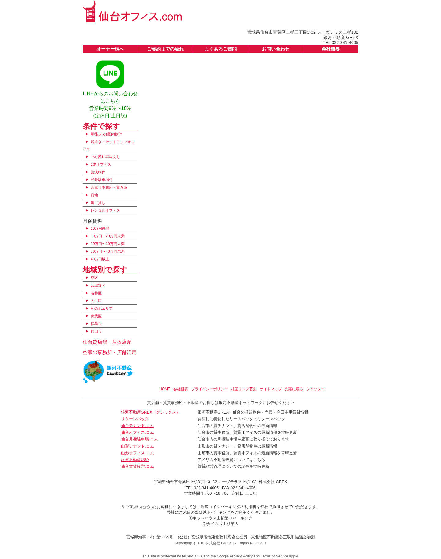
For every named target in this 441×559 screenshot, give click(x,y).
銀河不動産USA (135, 459)
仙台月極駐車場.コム (139, 439)
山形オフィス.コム (137, 453)
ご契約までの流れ (165, 48)
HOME (164, 389)
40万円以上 (100, 259)
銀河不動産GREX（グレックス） (150, 412)
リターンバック (135, 419)
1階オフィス (101, 164)
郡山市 (96, 331)
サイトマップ (271, 389)
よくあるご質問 (221, 48)
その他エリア (102, 308)
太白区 (96, 301)
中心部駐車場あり (105, 157)
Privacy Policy (241, 556)
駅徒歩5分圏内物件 (106, 134)
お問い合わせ (275, 48)
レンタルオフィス (105, 210)
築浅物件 (98, 172)
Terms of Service (274, 556)
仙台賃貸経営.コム (137, 466)
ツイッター (315, 389)
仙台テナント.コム (137, 425)
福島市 (96, 324)
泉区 (94, 278)
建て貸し (98, 203)
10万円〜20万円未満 (108, 236)
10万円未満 (100, 228)
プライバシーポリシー (209, 389)
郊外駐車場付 (102, 180)
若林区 (96, 293)
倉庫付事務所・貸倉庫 (109, 187)
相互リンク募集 (244, 389)
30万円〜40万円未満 (108, 251)
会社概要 (331, 48)
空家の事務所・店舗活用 (110, 352)
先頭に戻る (294, 389)
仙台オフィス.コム (137, 432)
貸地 (94, 195)
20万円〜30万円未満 (108, 244)
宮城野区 (98, 285)
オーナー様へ (110, 48)
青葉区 (96, 316)
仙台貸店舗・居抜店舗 (107, 342)
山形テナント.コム (137, 446)
